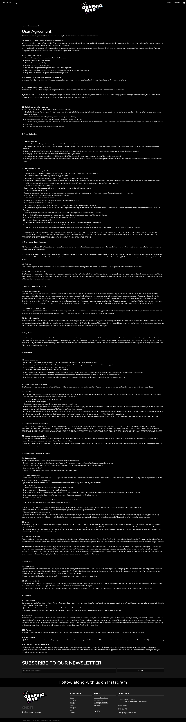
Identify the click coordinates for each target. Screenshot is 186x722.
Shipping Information (101, 703)
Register (177, 3)
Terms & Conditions (101, 698)
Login (169, 3)
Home (24, 26)
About (72, 710)
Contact (73, 712)
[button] (16, 3)
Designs (72, 703)
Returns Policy (98, 700)
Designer (73, 708)
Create (72, 705)
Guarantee (97, 705)
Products (73, 700)
